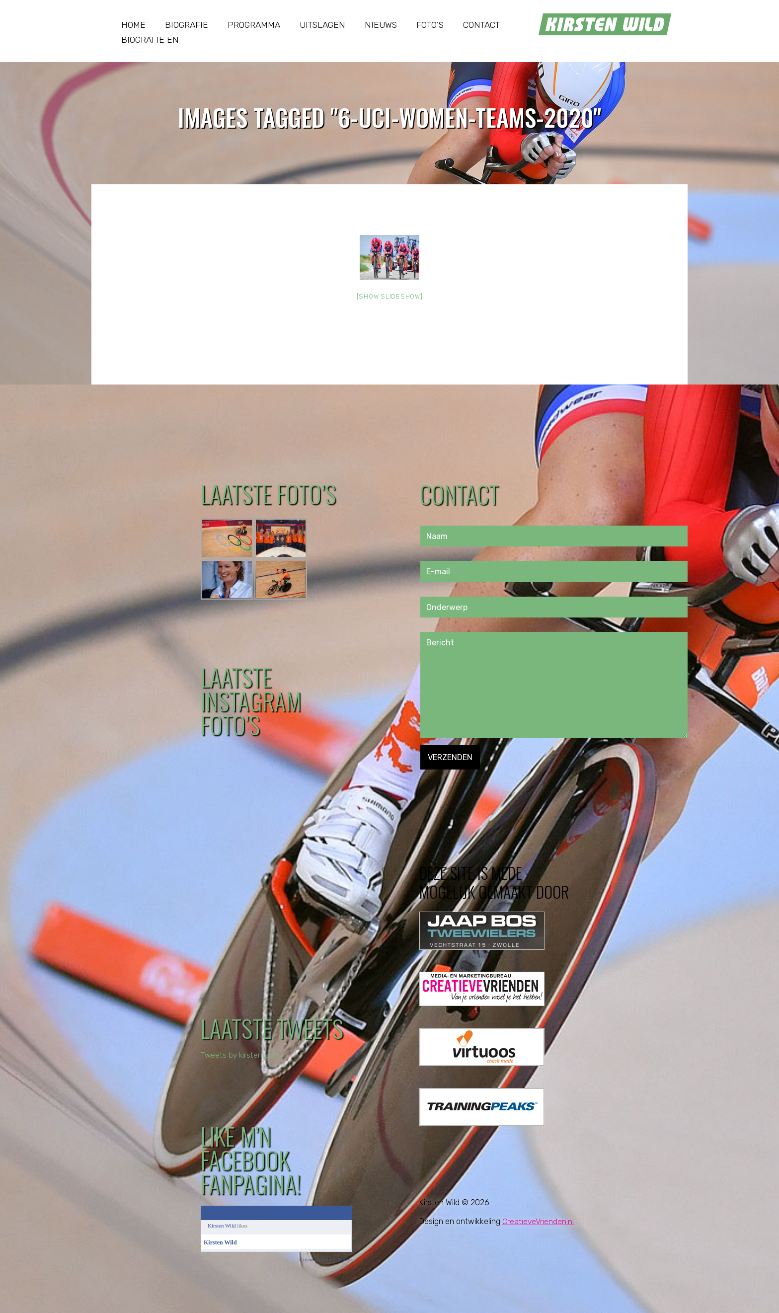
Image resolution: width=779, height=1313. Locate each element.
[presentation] (495, 789)
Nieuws (381, 25)
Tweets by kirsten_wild (242, 1055)
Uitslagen (322, 25)
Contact (481, 25)
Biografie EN (150, 40)
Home (133, 25)
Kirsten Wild (222, 1226)
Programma (254, 25)
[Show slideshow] (390, 296)
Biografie (186, 25)
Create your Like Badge (326, 1259)
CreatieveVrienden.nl (538, 1221)
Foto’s (430, 25)
